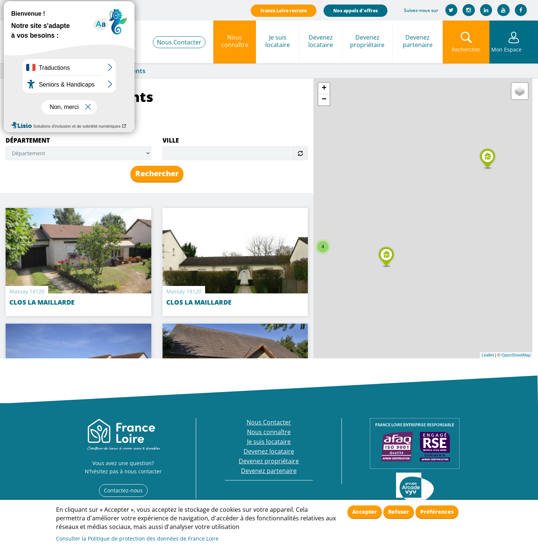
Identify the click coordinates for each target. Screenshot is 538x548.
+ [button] (324, 88)
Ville (171, 140)
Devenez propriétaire (367, 41)
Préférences (437, 511)
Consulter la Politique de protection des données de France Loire (137, 538)
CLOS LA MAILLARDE (198, 302)
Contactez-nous (123, 490)
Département (28, 140)
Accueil (15, 71)
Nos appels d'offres (354, 10)
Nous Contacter (179, 42)
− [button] (324, 99)
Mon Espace (514, 49)
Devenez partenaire (418, 41)
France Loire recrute (282, 10)
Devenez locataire (320, 41)
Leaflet (488, 355)
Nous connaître (234, 41)
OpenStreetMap (516, 355)
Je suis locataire (277, 41)
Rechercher (157, 173)
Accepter (364, 511)
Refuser (398, 511)
